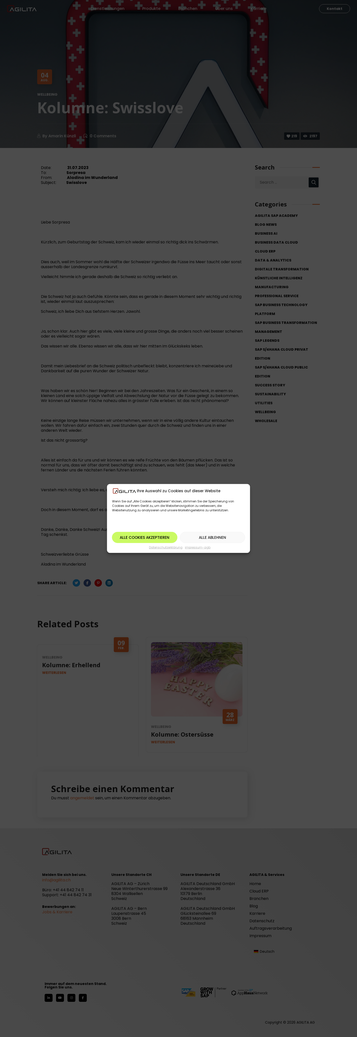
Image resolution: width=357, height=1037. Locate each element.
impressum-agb (197, 547)
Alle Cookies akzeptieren (144, 537)
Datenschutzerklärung (165, 547)
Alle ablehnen (212, 537)
